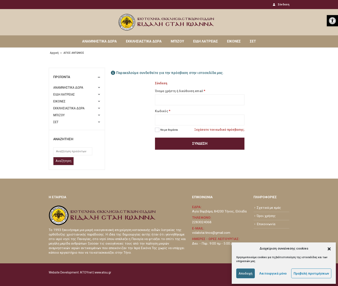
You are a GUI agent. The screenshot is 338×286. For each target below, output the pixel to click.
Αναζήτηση (63, 161)
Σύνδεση (199, 143)
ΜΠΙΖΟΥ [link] (177, 41)
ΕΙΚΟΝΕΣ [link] (234, 41)
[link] (332, 20)
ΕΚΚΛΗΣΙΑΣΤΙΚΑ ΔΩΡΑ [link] (144, 41)
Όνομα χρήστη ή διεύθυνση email (180, 91)
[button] (329, 248)
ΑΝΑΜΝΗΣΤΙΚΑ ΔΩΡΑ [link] (99, 41)
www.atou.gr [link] (103, 272)
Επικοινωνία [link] (266, 224)
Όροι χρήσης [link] (266, 216)
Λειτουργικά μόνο (273, 273)
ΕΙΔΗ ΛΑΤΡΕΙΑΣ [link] (205, 41)
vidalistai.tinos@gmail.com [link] (211, 233)
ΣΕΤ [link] (253, 41)
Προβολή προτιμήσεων (311, 273)
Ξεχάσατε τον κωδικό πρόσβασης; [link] (219, 129)
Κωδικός (162, 111)
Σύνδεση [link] (280, 4)
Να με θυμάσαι (169, 129)
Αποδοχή (245, 273)
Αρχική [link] (54, 52)
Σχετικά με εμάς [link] (269, 208)
